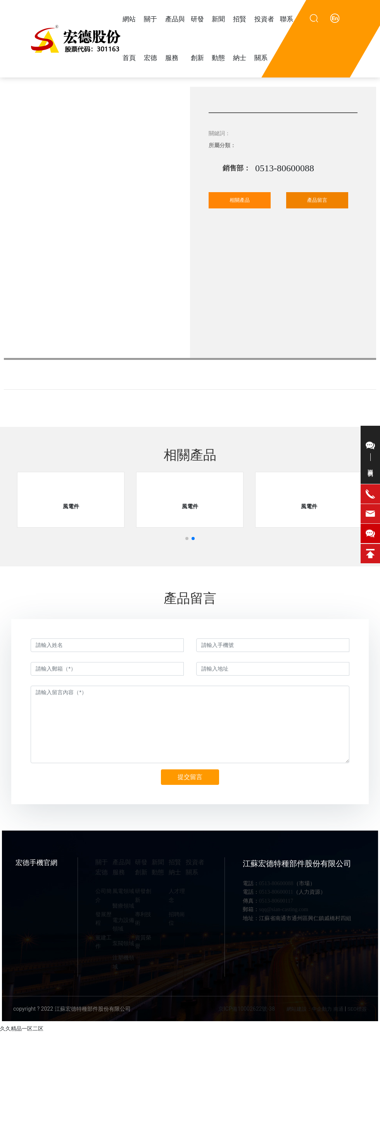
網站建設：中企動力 (309, 1009)
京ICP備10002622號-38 (246, 1009)
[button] (186, 538)
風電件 (71, 506)
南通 (338, 1009)
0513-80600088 (284, 168)
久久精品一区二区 (21, 1028)
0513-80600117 (276, 901)
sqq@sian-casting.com (283, 909)
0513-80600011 (276, 892)
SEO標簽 (357, 1009)
